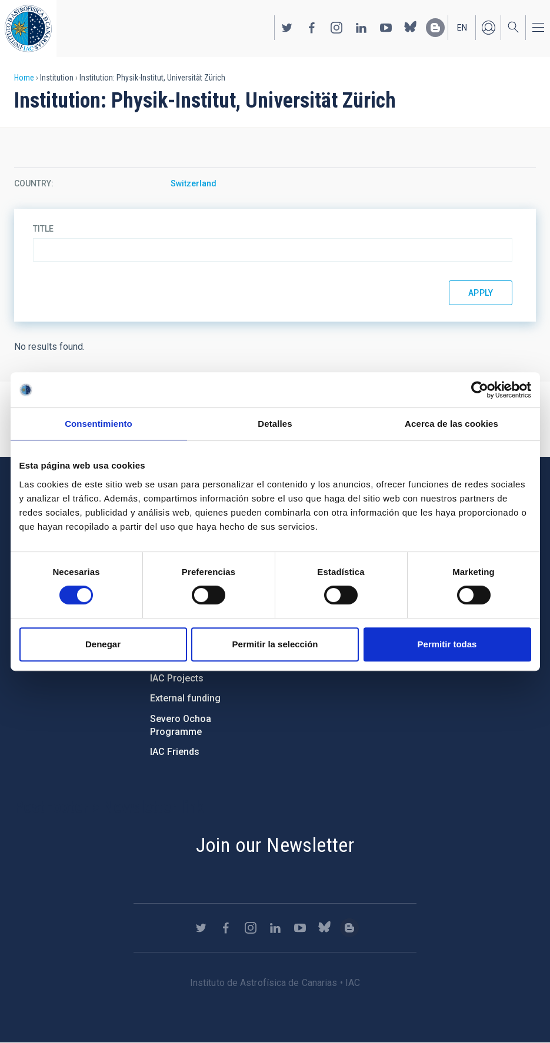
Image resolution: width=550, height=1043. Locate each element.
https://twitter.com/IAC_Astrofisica (287, 27)
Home (24, 77)
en (462, 27)
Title (43, 228)
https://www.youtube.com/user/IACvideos (386, 27)
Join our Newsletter (275, 845)
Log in (488, 27)
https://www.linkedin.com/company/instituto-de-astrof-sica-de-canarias (361, 27)
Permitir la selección (275, 644)
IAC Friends (174, 751)
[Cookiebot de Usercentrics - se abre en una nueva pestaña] (479, 390)
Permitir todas (447, 644)
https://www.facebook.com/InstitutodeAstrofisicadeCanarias (311, 27)
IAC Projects (177, 678)
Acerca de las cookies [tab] (451, 424)
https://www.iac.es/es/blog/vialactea (435, 27)
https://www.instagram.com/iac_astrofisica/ (336, 27)
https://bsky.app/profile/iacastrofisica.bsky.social (410, 27)
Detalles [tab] (275, 424)
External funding (185, 698)
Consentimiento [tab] (98, 424)
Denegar (103, 644)
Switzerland (193, 183)
